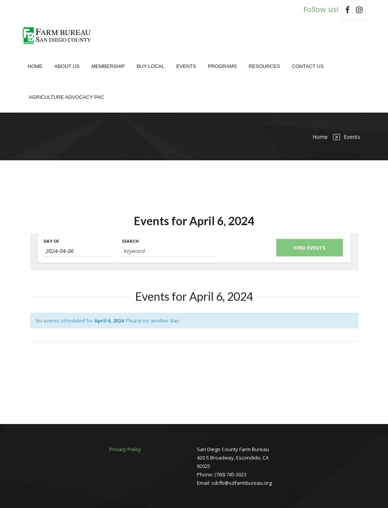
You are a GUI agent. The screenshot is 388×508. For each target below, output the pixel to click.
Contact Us (308, 66)
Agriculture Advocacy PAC (66, 97)
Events (186, 66)
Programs (222, 66)
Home (35, 66)
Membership (108, 66)
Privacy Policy (125, 449)
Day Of (51, 241)
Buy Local (150, 66)
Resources (264, 66)
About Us (67, 66)
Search (130, 241)
